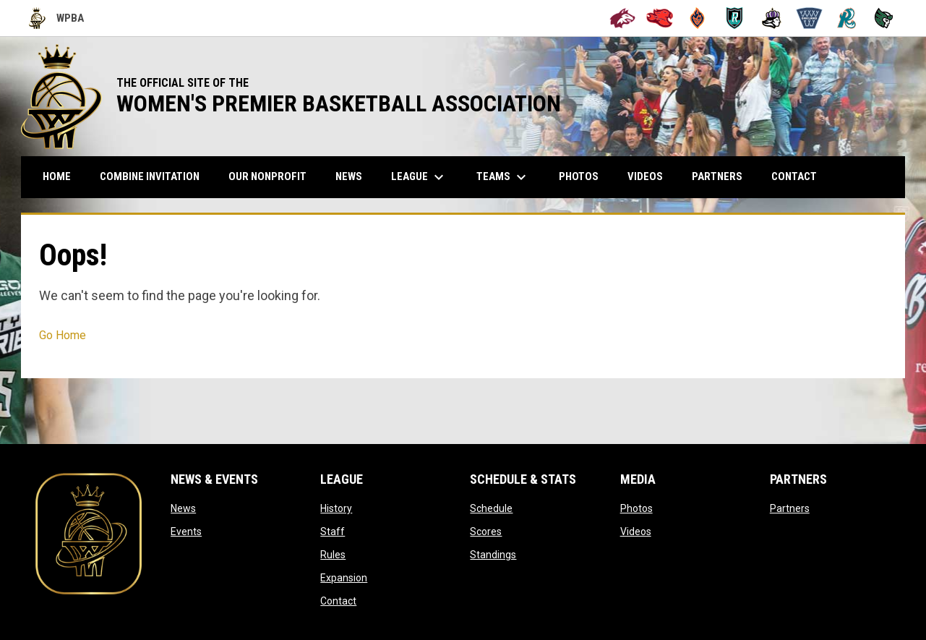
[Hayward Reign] (771, 18)
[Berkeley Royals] (734, 18)
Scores (486, 531)
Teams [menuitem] (503, 177)
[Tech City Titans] (883, 18)
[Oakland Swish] (809, 18)
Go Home (62, 335)
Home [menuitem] (57, 176)
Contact (338, 601)
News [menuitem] (348, 176)
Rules (333, 554)
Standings (493, 554)
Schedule (491, 508)
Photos (636, 508)
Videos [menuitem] (645, 176)
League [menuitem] (419, 177)
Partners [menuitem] (717, 176)
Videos (635, 531)
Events (186, 531)
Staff (332, 531)
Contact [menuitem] (794, 176)
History (336, 508)
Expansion (343, 578)
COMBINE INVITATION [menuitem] (155, 176)
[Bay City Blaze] (697, 18)
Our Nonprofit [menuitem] (272, 176)
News (183, 508)
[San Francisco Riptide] (846, 18)
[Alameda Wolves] (622, 18)
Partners (790, 508)
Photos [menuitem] (579, 176)
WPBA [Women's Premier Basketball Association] (56, 18)
